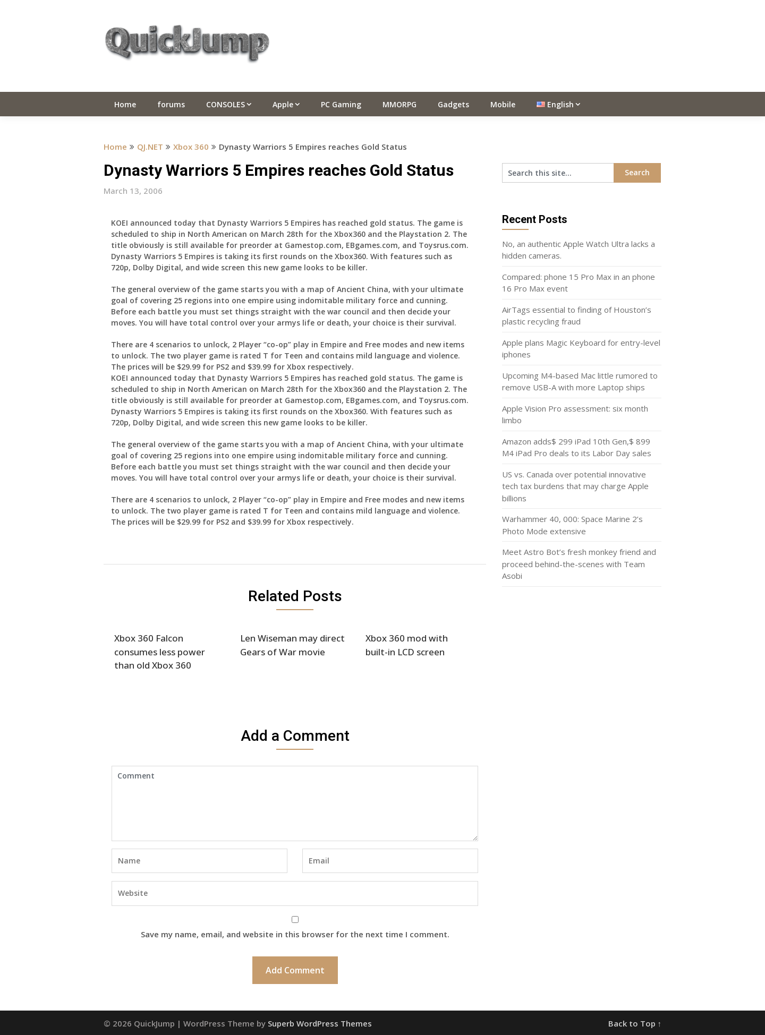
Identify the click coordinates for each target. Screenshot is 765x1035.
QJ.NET (150, 146)
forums (171, 104)
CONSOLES (225, 104)
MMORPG (399, 104)
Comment (295, 803)
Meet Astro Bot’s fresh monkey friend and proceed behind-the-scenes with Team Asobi (579, 563)
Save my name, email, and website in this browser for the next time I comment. (295, 934)
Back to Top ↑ (635, 1023)
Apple (283, 104)
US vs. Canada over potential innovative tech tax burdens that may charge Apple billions (575, 486)
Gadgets (453, 104)
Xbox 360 (191, 146)
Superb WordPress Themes (320, 1023)
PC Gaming (341, 104)
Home (125, 104)
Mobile (502, 104)
